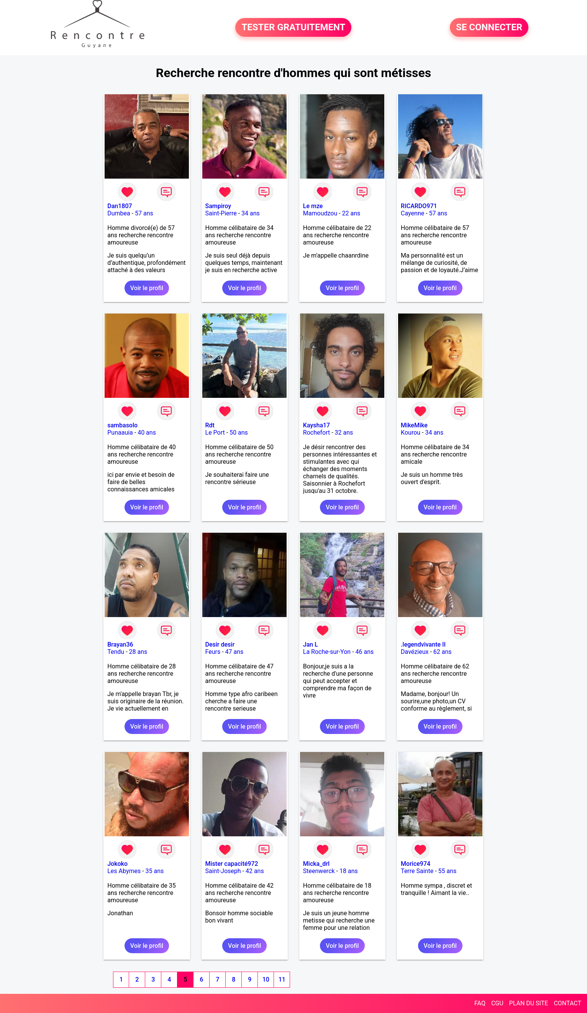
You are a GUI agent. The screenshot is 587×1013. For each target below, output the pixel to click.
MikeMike (414, 425)
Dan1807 (119, 206)
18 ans (348, 871)
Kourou (410, 432)
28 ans (138, 651)
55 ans (447, 871)
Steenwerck (319, 871)
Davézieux (414, 651)
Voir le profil (146, 288)
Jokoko (117, 863)
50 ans (239, 432)
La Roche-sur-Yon (327, 651)
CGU (497, 1003)
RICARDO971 (419, 206)
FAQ (479, 1003)
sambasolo (122, 425)
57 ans (144, 213)
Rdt (210, 425)
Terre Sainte (417, 871)
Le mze (313, 206)
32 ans (344, 432)
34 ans (250, 213)
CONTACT (567, 1003)
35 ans (155, 871)
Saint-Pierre (221, 213)
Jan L (310, 644)
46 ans (365, 651)
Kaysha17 (316, 425)
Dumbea (118, 213)
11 (282, 979)
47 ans (234, 651)
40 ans (147, 432)
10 (265, 979)
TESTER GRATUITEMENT (293, 27)
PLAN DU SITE (528, 1003)
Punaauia (120, 432)
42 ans (255, 871)
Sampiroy (218, 206)
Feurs (213, 651)
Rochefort (316, 432)
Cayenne (412, 213)
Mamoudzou (320, 213)
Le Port (215, 432)
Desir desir (220, 644)
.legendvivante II (423, 644)
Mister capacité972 (231, 863)
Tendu (115, 651)
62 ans (442, 651)
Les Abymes (124, 871)
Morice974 (415, 863)
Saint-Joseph (223, 871)
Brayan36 (120, 644)
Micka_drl (316, 863)
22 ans (351, 213)
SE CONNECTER (489, 27)
